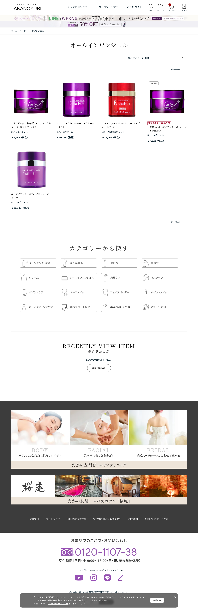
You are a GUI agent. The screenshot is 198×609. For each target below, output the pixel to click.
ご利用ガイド (134, 7)
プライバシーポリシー (58, 603)
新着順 (146, 58)
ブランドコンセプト (78, 7)
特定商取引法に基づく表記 (107, 513)
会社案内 (34, 513)
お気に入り (160, 10)
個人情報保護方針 (76, 513)
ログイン (183, 10)
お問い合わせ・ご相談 (156, 513)
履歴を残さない (99, 362)
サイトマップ (53, 513)
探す (150, 10)
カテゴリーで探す (108, 7)
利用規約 (133, 513)
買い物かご (172, 8)
